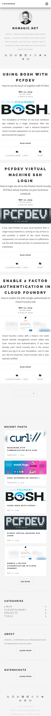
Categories (8, 4)
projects (11, 613)
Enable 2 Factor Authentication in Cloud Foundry (25, 287)
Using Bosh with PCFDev (21, 506)
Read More (25, 143)
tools (8, 616)
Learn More (25, 650)
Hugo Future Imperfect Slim (29, 710)
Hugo (38, 714)
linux (25, 155)
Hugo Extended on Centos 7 (23, 478)
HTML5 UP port (18, 714)
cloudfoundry (13, 155)
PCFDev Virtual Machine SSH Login (25, 175)
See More (25, 581)
